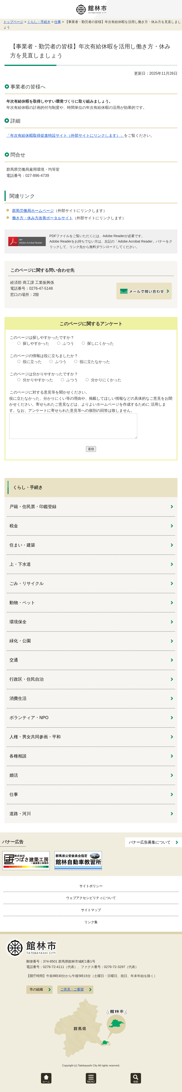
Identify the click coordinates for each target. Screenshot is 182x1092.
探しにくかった (100, 343)
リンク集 (91, 922)
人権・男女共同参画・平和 (35, 736)
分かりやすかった (38, 380)
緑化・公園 (20, 640)
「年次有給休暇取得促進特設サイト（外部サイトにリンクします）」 (65, 135)
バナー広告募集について (150, 842)
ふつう (68, 343)
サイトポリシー (91, 886)
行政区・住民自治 (26, 679)
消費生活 (18, 698)
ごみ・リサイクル (26, 583)
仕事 (57, 22)
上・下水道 (20, 564)
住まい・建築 (22, 545)
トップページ (13, 22)
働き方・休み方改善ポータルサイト (42, 218)
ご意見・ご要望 (72, 989)
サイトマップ (91, 910)
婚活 (13, 775)
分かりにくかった (106, 380)
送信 (91, 449)
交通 (13, 660)
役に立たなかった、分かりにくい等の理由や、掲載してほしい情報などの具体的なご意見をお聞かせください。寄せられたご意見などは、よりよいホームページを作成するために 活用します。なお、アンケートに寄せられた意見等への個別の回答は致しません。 (90, 404)
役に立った (32, 362)
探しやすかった (36, 343)
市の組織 (36, 989)
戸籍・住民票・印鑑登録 (32, 506)
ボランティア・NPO (28, 717)
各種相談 (18, 756)
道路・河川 (20, 813)
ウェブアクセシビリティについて (91, 898)
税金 (13, 525)
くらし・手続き (38, 22)
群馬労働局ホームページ (33, 211)
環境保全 (18, 621)
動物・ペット (22, 602)
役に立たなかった (95, 362)
